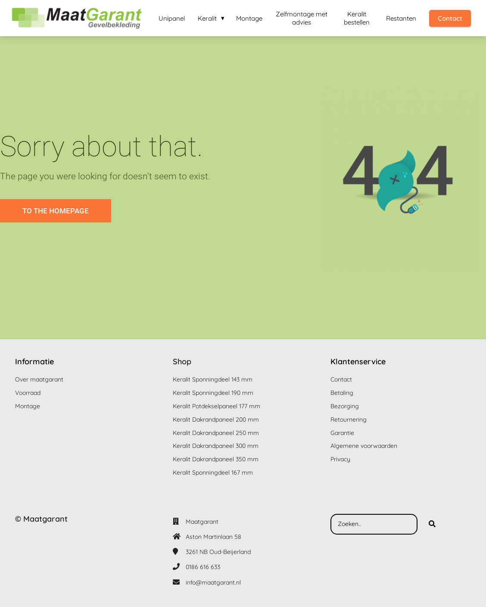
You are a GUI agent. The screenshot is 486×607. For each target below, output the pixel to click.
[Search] (432, 524)
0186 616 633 (203, 567)
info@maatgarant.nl (213, 582)
